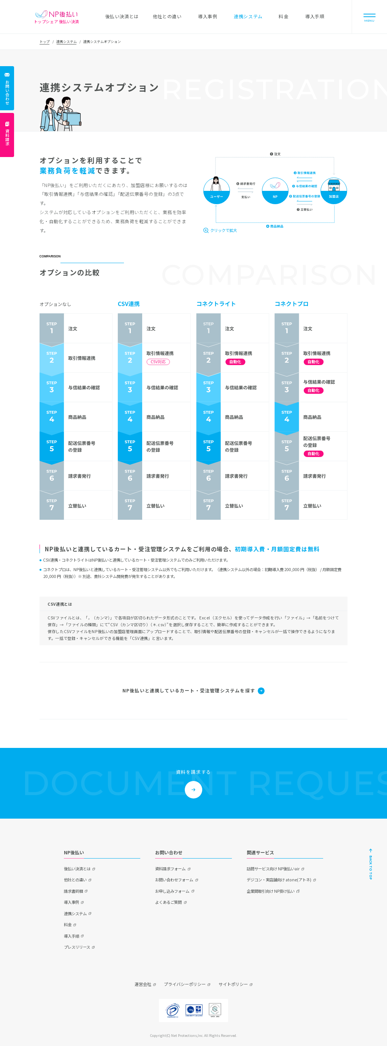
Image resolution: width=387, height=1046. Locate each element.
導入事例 (71, 902)
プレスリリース (77, 947)
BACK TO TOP (370, 868)
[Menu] (369, 16)
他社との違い (75, 880)
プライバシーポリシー (185, 984)
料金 (67, 924)
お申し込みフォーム (172, 891)
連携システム (66, 41)
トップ (45, 41)
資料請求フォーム (170, 868)
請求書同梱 (73, 891)
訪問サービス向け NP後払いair (273, 868)
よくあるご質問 (168, 902)
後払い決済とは (77, 868)
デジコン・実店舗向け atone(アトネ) (279, 880)
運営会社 (143, 984)
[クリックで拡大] (220, 230)
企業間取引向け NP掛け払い (271, 891)
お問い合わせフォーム (174, 880)
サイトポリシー (233, 984)
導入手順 (71, 936)
